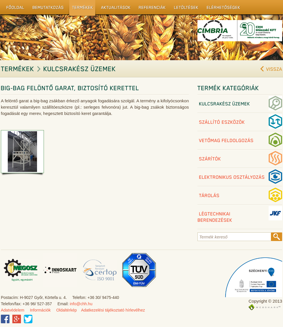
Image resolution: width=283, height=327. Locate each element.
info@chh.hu (81, 303)
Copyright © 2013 (265, 301)
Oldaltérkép (66, 310)
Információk (40, 310)
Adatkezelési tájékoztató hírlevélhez (113, 310)
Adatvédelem (12, 310)
